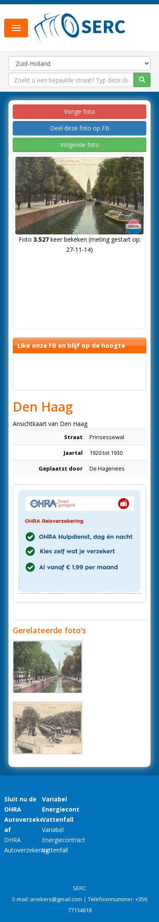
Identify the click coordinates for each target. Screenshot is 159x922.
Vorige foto (79, 111)
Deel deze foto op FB (79, 128)
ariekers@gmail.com (56, 899)
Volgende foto (79, 145)
